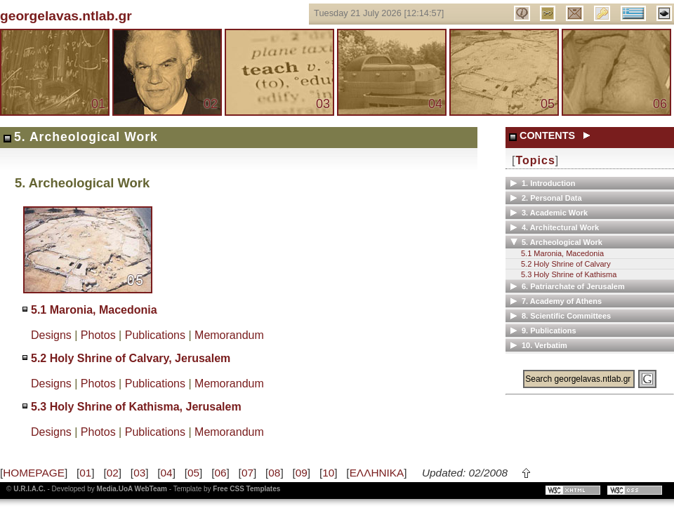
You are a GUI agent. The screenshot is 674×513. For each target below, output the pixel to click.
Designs (51, 335)
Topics (535, 160)
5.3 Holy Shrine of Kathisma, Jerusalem (136, 407)
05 (548, 104)
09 (302, 473)
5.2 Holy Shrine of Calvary (566, 264)
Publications (155, 335)
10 (328, 473)
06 (660, 104)
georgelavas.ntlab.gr (66, 15)
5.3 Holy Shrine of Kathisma (568, 274)
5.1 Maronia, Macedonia (94, 310)
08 (274, 473)
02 (211, 104)
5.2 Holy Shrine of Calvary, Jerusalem (130, 358)
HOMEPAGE (34, 473)
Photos (98, 335)
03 (323, 104)
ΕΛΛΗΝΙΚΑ (377, 473)
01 (98, 104)
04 (435, 104)
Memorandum (229, 335)
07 (247, 473)
